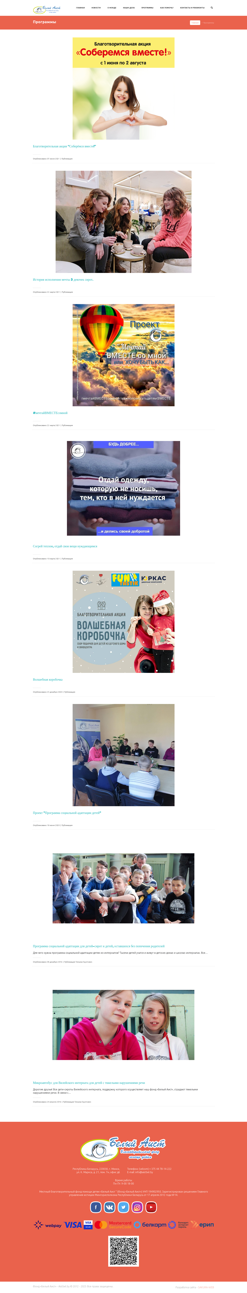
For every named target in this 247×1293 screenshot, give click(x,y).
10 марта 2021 (53, 559)
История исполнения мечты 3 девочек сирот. (63, 279)
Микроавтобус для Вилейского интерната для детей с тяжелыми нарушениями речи (89, 1083)
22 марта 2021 (53, 292)
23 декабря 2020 (54, 692)
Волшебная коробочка (48, 679)
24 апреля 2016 (54, 1102)
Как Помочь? (166, 8)
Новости (96, 8)
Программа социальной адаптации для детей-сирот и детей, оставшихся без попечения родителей (99, 946)
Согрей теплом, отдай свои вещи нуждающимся (65, 546)
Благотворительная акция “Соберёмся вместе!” (64, 146)
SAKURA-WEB (206, 1287)
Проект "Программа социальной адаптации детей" (67, 813)
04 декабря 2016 (54, 962)
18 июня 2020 (53, 825)
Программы (147, 8)
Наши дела (129, 8)
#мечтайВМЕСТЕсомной (50, 413)
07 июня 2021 (53, 159)
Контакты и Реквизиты (192, 8)
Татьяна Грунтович (84, 962)
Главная (80, 8)
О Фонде (111, 8)
